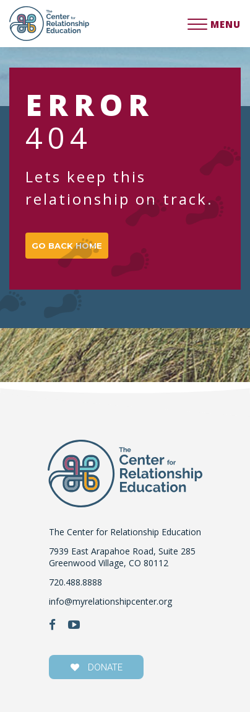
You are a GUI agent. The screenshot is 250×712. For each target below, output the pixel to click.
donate (97, 667)
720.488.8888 (75, 582)
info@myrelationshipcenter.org (110, 601)
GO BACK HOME (67, 246)
